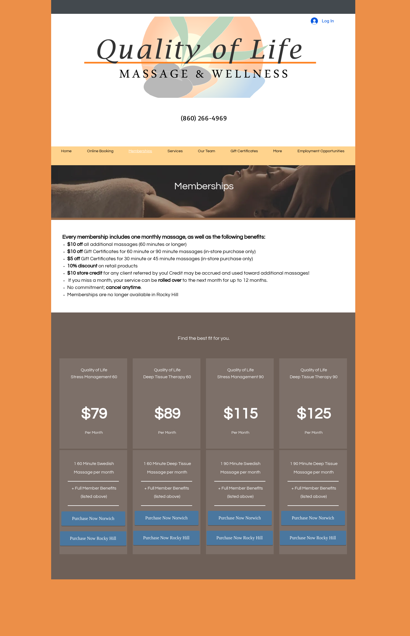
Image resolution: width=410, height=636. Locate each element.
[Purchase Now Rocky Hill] (93, 538)
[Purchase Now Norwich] (93, 518)
